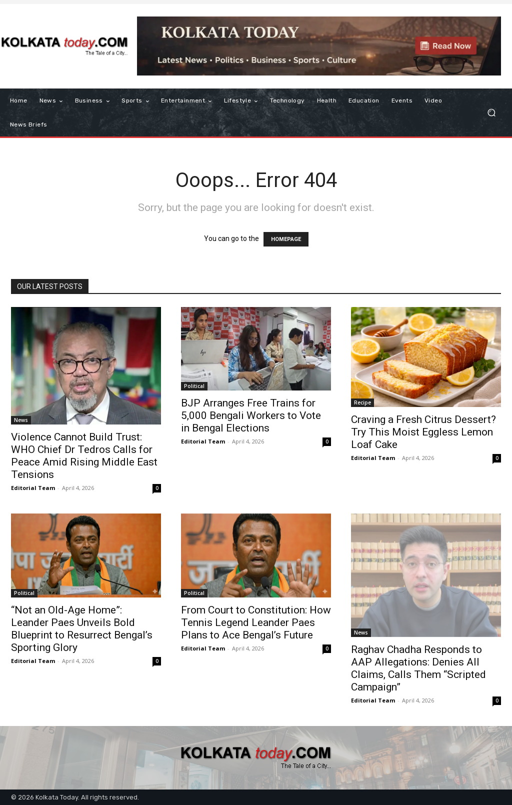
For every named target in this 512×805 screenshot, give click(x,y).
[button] (491, 112)
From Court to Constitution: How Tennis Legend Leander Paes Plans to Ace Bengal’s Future (256, 622)
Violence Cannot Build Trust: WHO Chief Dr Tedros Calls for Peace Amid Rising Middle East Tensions (84, 455)
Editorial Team (33, 488)
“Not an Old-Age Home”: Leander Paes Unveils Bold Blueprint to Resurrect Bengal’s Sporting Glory (81, 629)
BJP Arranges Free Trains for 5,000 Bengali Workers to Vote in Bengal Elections (251, 415)
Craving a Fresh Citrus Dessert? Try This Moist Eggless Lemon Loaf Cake (423, 432)
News (21, 420)
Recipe (362, 402)
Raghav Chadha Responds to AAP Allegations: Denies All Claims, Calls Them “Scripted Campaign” (418, 668)
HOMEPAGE (286, 239)
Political (194, 386)
